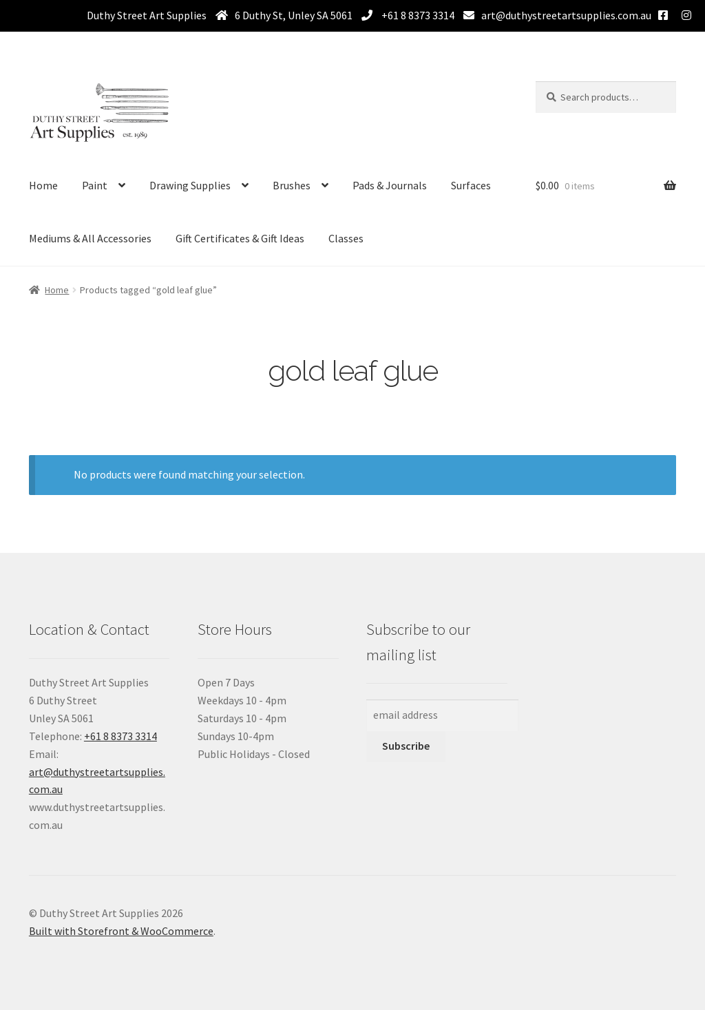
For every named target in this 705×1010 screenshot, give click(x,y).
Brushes (292, 185)
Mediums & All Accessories (90, 238)
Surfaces (471, 185)
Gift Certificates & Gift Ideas (240, 238)
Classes (346, 238)
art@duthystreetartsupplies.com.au (566, 15)
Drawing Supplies (190, 185)
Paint (94, 185)
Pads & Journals (389, 185)
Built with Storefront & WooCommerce (121, 931)
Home (43, 185)
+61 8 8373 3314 (416, 15)
